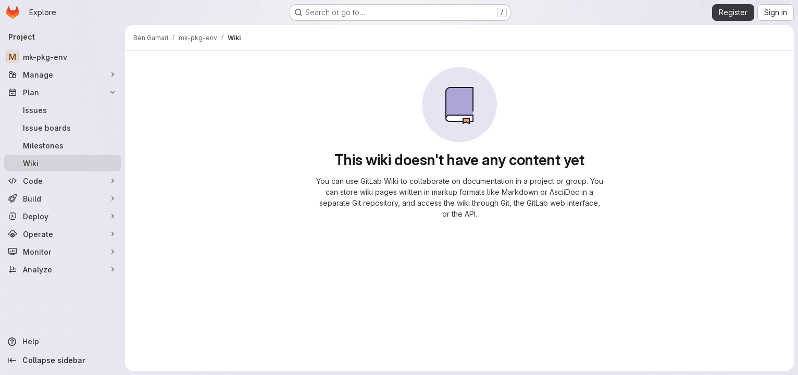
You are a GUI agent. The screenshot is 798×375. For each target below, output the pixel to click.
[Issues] (62, 110)
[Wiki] (62, 163)
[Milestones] (62, 145)
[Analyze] (62, 269)
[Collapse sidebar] (62, 360)
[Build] (62, 198)
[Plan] (62, 92)
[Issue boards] (62, 127)
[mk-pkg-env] (62, 56)
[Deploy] (62, 216)
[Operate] (62, 234)
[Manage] (62, 74)
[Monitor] (62, 251)
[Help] (62, 341)
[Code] (62, 180)
